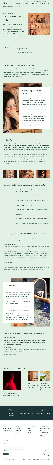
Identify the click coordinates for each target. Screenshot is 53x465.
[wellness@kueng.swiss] (45, 428)
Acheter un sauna (7, 426)
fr (49, 1)
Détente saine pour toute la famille (23, 47)
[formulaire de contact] (45, 435)
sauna (19, 147)
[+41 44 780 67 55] (44, 427)
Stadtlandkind (24, 319)
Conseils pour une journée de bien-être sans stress (25, 52)
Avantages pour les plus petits (22, 48)
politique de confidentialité (12, 449)
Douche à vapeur (7, 428)
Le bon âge (19, 49)
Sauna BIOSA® (6, 430)
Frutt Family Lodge (26, 298)
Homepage (5, 6)
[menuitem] (18, 3)
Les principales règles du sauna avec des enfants (25, 51)
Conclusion (19, 53)
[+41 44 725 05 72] (44, 433)
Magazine (10, 6)
